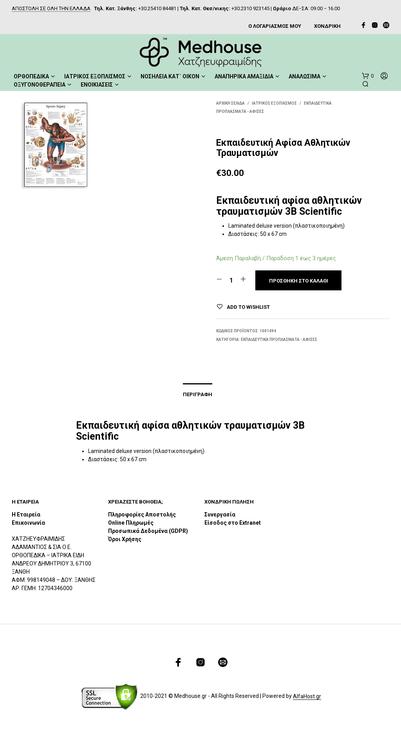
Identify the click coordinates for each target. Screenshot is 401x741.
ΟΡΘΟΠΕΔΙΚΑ (31, 76)
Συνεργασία (219, 515)
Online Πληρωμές (131, 523)
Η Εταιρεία (26, 515)
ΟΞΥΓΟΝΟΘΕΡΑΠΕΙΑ (39, 84)
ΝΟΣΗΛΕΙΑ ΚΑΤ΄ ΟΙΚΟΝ (170, 76)
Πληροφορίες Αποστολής (142, 515)
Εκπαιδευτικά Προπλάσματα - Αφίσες (279, 339)
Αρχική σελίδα (230, 103)
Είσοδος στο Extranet (233, 523)
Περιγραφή (197, 395)
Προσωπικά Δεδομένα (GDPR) (148, 531)
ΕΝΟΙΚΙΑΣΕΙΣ (97, 84)
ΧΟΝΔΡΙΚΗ (327, 26)
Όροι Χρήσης (124, 539)
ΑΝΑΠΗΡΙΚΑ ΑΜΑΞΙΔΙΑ (244, 76)
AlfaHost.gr (307, 696)
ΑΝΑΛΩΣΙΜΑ (304, 76)
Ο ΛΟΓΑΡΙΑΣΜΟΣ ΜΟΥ (274, 26)
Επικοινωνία (28, 523)
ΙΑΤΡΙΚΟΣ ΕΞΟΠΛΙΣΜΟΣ (94, 76)
